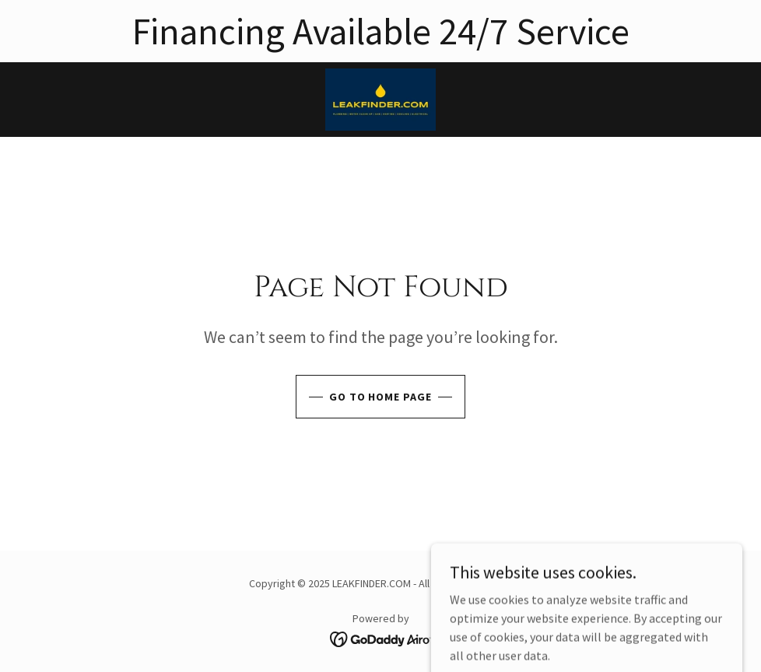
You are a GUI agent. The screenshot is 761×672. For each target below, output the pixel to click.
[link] (380, 99)
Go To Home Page (381, 397)
